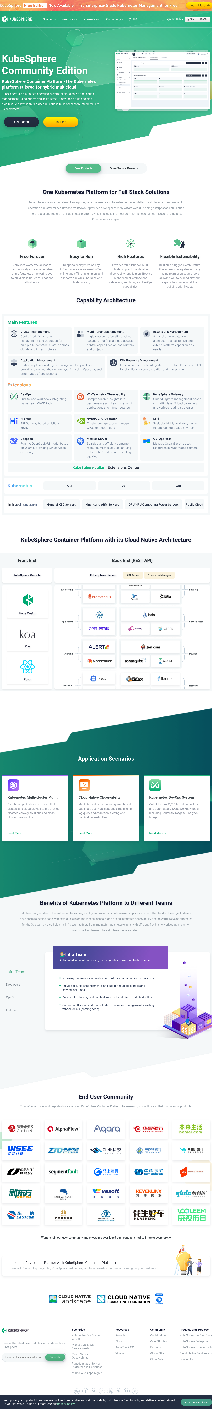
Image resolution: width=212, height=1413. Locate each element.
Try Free (132, 19)
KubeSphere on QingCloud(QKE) (195, 1335)
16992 (203, 19)
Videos (119, 1353)
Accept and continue (196, 1402)
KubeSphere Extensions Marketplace (195, 1347)
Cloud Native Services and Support (195, 1353)
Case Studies (158, 1341)
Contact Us (186, 1359)
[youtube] (110, 1391)
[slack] (118, 1391)
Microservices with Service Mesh (83, 1346)
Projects (120, 1335)
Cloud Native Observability (80, 1356)
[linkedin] (102, 1391)
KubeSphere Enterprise (194, 1341)
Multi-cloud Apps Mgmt (87, 1373)
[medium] (135, 1391)
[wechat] (77, 1391)
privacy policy (66, 1404)
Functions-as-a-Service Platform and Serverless (87, 1365)
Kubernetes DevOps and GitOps (87, 1337)
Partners (155, 1347)
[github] (127, 1391)
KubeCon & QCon (126, 1347)
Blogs (119, 1341)
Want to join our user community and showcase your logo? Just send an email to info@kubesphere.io (106, 1237)
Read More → (16, 833)
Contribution (158, 1335)
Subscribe (55, 1357)
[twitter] (94, 1391)
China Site (156, 1359)
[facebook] (85, 1391)
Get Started (21, 121)
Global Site (157, 1353)
